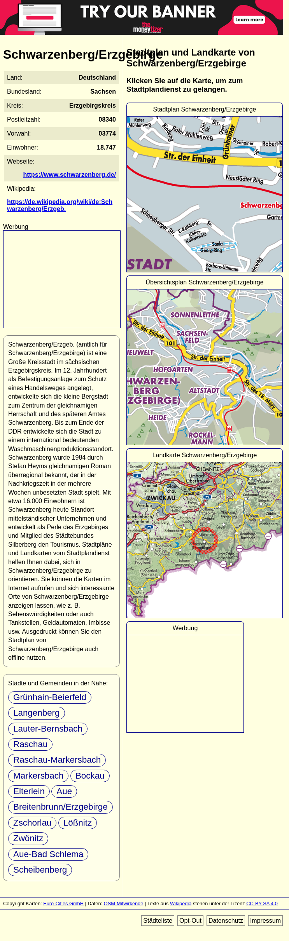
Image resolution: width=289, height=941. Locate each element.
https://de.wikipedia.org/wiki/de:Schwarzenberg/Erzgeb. (59, 205)
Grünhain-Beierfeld (49, 697)
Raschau (30, 744)
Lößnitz (77, 823)
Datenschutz (225, 920)
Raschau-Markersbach (57, 760)
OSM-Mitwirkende (124, 903)
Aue (64, 791)
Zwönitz (28, 838)
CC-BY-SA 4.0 (262, 903)
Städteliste (157, 920)
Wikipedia (180, 903)
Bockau (90, 776)
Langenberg (36, 713)
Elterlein (29, 791)
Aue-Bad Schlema (48, 854)
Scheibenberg (40, 870)
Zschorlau (32, 823)
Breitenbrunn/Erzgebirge (60, 807)
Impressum (265, 920)
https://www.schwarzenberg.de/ (69, 174)
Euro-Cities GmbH (63, 903)
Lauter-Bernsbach (47, 729)
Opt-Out (190, 920)
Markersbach (38, 776)
